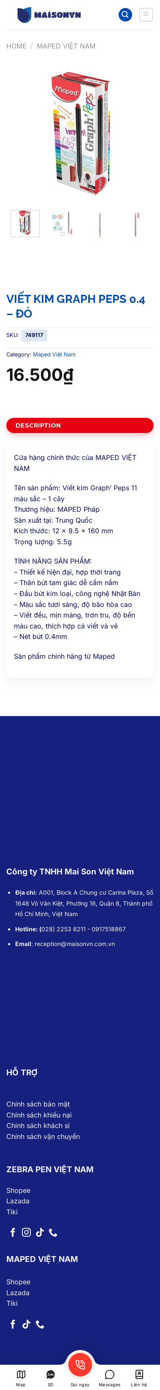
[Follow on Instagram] (26, 1233)
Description (38, 425)
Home (16, 46)
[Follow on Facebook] (12, 1233)
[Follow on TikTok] (39, 1233)
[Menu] (146, 14)
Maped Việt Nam (66, 46)
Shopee (18, 1190)
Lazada (18, 1201)
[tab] (80, 425)
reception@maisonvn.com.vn (75, 943)
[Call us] (53, 1233)
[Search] (125, 15)
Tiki (12, 1212)
